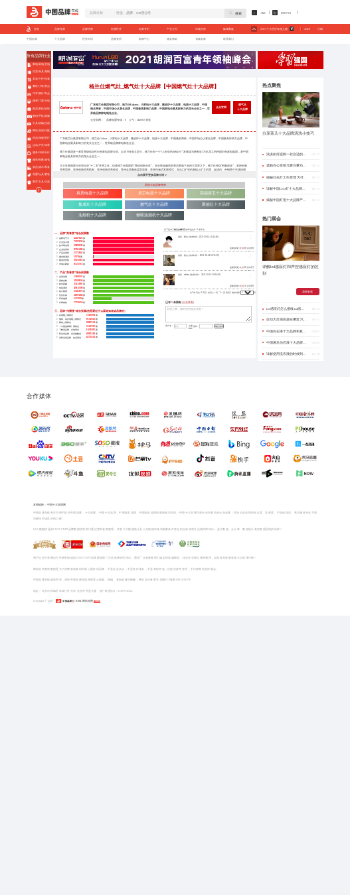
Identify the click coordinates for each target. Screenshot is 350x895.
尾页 (228, 292)
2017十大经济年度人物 (274, 29)
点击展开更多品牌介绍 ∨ (152, 174)
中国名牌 (32, 38)
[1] (243, 286)
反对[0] (250, 248)
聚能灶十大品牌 (216, 204)
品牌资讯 (116, 38)
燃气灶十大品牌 (242, 107)
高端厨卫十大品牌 (216, 193)
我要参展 (307, 291)
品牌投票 (59, 29)
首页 (33, 29)
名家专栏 (144, 29)
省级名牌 (200, 38)
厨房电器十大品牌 (92, 193)
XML (78, 600)
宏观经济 (116, 29)
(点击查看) (188, 302)
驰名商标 (172, 38)
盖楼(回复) (234, 248)
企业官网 (221, 107)
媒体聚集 (228, 29)
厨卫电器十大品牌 (154, 193)
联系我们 (228, 38)
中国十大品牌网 (56, 504)
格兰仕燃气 (179, 229)
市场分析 (200, 29)
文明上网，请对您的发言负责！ (208, 314)
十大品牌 (59, 38)
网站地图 (87, 600)
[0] (243, 248)
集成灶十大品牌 (92, 204)
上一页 (215, 292)
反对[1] (250, 267)
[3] (243, 267)
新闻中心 (144, 38)
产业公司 (172, 29)
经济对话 (87, 38)
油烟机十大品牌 (92, 215)
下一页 (222, 292)
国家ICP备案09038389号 (175, 580)
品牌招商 (87, 29)
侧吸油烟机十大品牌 (154, 215)
